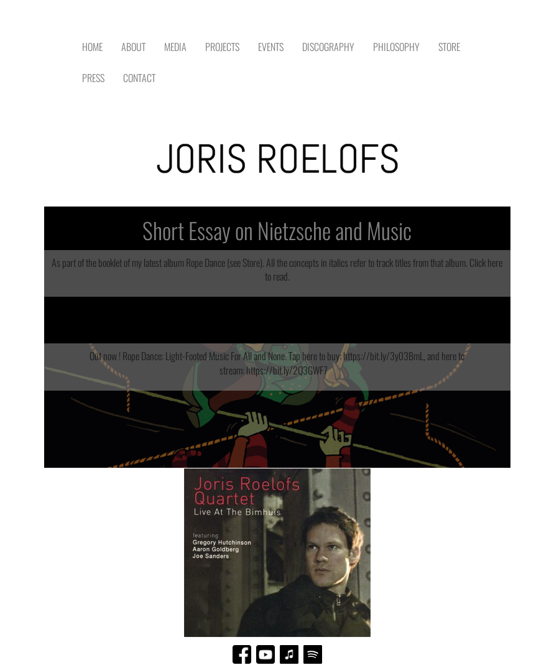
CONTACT (139, 78)
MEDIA (175, 46)
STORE (449, 46)
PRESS (93, 78)
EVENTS (271, 46)
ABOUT (133, 46)
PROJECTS (222, 46)
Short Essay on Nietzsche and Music (277, 231)
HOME (92, 46)
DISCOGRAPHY (328, 46)
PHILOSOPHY (396, 46)
